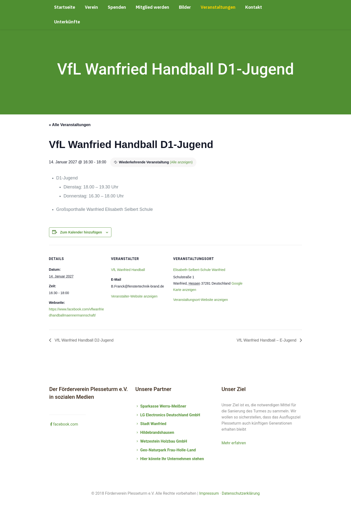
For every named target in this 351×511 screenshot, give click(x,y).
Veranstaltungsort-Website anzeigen (200, 300)
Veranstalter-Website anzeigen (134, 296)
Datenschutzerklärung (241, 493)
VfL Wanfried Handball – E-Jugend (267, 340)
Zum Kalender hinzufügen (81, 232)
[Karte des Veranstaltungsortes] (276, 278)
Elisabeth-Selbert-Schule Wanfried (199, 270)
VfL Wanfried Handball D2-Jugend (84, 340)
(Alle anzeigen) (181, 162)
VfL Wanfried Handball (128, 270)
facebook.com (63, 424)
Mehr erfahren (234, 443)
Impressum (209, 493)
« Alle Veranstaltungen (70, 125)
